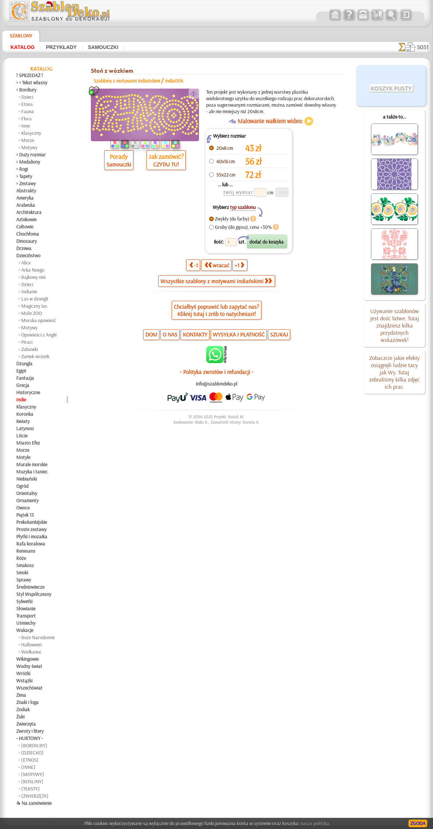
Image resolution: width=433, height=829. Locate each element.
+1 (239, 265)
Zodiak (23, 709)
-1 (193, 265)
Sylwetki (24, 601)
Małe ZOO (31, 313)
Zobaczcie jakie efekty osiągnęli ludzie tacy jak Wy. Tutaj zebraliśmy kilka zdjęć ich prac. (394, 372)
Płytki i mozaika (31, 536)
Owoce (23, 507)
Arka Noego (32, 270)
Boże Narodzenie (38, 637)
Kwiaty (23, 421)
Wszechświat (29, 688)
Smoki (22, 572)
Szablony (21, 35)
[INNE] (28, 767)
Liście (21, 435)
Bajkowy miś (33, 277)
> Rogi (22, 169)
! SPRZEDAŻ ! (29, 75)
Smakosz (25, 565)
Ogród (22, 486)
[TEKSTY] (30, 788)
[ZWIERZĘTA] (34, 796)
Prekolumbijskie (31, 522)
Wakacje (24, 630)
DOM (151, 334)
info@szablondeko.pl (216, 383)
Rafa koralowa (30, 543)
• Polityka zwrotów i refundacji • (216, 371)
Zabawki (29, 349)
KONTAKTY (195, 334)
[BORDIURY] (34, 745)
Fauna (27, 111)
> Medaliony (28, 162)
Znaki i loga (27, 702)
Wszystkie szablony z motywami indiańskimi (216, 281)
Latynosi (25, 428)
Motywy (29, 147)
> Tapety (24, 176)
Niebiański (26, 479)
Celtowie (24, 226)
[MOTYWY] (32, 774)
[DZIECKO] (32, 752)
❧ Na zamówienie (34, 803)
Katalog (22, 47)
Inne (25, 125)
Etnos (27, 104)
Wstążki (24, 680)
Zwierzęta (26, 724)
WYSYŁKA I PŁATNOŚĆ (239, 334)
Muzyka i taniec (32, 471)
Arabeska (25, 205)
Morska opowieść (38, 320)
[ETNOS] (30, 760)
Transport (26, 615)
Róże (21, 558)
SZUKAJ (279, 334)
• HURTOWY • (29, 738)
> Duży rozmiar (31, 154)
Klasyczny (31, 133)
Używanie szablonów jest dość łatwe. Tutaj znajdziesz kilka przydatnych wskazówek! (394, 325)
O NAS (170, 334)
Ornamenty (27, 500)
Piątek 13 (25, 515)
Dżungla (24, 363)
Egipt (21, 370)
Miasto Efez (28, 443)
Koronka (24, 414)
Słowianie (25, 608)
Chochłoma (27, 234)
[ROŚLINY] (32, 781)
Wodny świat (29, 666)
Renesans (25, 551)
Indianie (29, 291)
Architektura (28, 212)
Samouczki (103, 47)
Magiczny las (34, 306)
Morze (27, 140)
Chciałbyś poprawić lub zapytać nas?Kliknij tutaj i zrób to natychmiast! (216, 310)
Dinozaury (26, 241)
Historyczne (28, 392)
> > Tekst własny (31, 82)
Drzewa (23, 248)
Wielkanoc (31, 652)
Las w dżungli (34, 298)
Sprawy (23, 579)
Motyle (23, 457)
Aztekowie (26, 219)
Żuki (20, 716)
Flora (26, 118)
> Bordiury (26, 89)
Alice (26, 262)
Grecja (22, 385)
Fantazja (25, 378)
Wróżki (23, 673)
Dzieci (27, 97)
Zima (21, 695)
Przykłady (61, 47)
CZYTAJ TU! (166, 164)
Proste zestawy (31, 529)
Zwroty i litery (30, 731)
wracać (216, 265)
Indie (21, 399)
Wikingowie (27, 659)
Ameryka (25, 198)
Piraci (26, 342)
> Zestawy (26, 183)
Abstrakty (26, 190)
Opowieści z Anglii (39, 334)
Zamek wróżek (35, 356)
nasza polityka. (315, 823)
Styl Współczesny (33, 594)
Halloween (31, 644)
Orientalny (26, 493)
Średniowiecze (30, 587)
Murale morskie (31, 464)
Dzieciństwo (28, 255)
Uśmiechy (25, 623)
